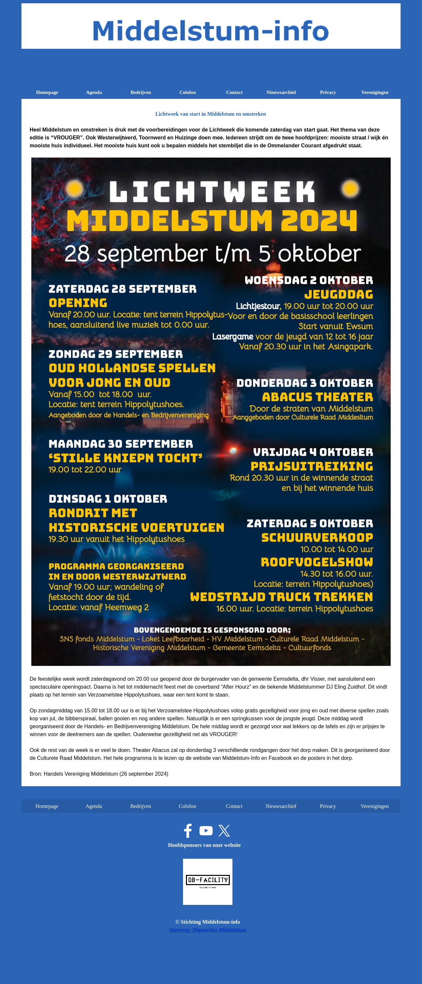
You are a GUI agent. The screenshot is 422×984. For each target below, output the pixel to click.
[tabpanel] (211, 452)
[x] (224, 830)
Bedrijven (141, 92)
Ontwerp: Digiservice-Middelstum (207, 930)
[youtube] (206, 830)
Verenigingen (374, 92)
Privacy (328, 92)
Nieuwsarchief (281, 92)
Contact (234, 92)
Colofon (187, 92)
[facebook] (188, 830)
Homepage (47, 92)
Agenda (94, 92)
